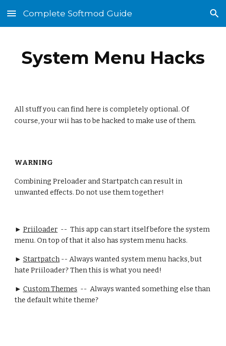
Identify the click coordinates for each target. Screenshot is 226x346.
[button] (11, 13)
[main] (113, 57)
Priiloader (40, 229)
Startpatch (41, 259)
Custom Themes (50, 288)
